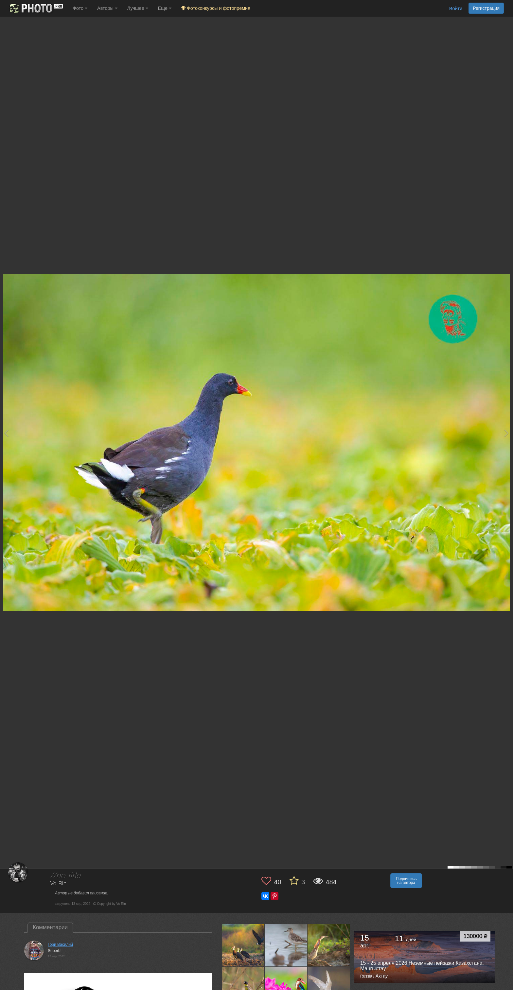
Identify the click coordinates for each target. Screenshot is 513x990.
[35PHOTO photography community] (35, 8)
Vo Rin (58, 883)
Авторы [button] (107, 8)
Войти (455, 8)
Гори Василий (60, 944)
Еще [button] (164, 8)
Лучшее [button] (137, 8)
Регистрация (486, 8)
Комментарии (50, 927)
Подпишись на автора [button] (406, 880)
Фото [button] (80, 8)
